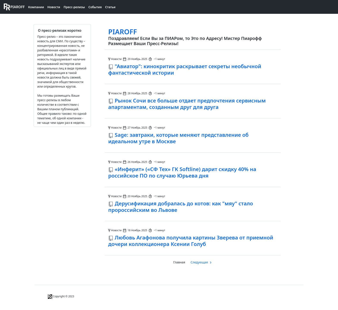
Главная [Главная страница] (179, 262)
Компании (36, 7)
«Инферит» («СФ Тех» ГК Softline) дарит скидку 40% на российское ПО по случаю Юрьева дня (182, 172)
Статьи (110, 7)
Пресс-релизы (74, 7)
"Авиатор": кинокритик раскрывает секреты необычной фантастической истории (184, 69)
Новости (53, 7)
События (95, 7)
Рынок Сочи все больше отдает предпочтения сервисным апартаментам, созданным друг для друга (187, 103)
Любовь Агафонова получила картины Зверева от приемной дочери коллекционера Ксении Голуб (190, 240)
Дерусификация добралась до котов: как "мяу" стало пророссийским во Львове (180, 206)
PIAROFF (122, 31)
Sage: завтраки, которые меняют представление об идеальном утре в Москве (178, 138)
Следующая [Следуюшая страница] (199, 262)
